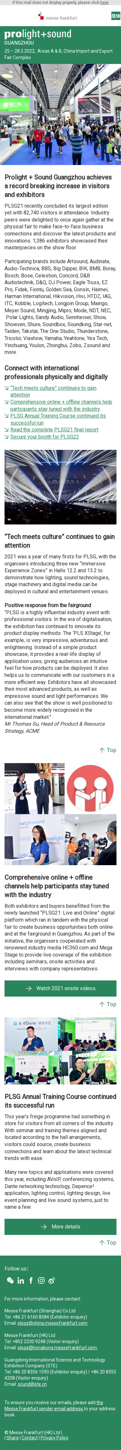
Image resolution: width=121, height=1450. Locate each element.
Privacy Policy (54, 1437)
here (104, 2)
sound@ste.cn (32, 1384)
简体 (115, 16)
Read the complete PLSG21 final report (54, 430)
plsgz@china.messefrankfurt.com (52, 1323)
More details (66, 1227)
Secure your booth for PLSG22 (44, 437)
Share (12, 1437)
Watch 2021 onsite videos (66, 988)
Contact (30, 1437)
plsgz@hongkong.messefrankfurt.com (58, 1347)
